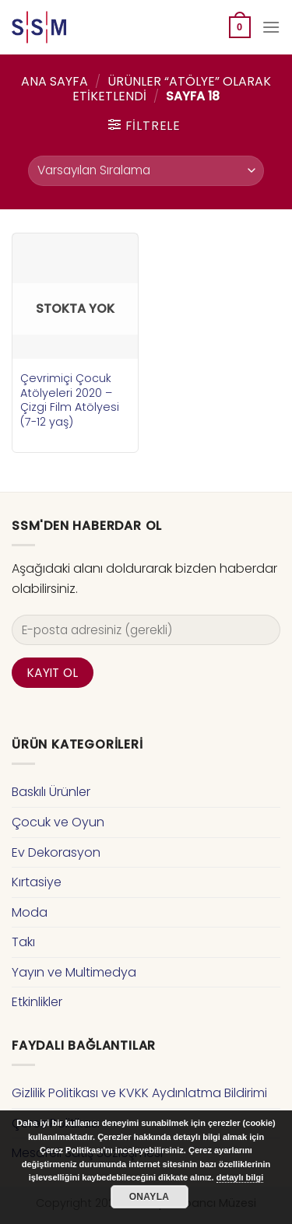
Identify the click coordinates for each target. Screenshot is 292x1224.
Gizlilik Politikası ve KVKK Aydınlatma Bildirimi (139, 1093)
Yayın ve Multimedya (74, 972)
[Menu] (271, 27)
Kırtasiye (37, 882)
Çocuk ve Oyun (58, 822)
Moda (29, 912)
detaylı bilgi (240, 1177)
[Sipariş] (146, 171)
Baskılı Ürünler (51, 792)
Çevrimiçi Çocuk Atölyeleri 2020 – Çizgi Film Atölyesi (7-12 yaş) (69, 400)
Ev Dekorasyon (56, 852)
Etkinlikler (37, 1002)
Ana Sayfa (54, 81)
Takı (23, 942)
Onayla (149, 1196)
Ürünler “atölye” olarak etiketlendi (171, 88)
